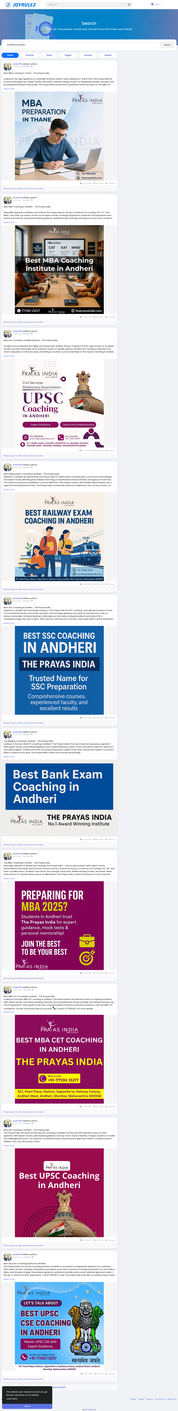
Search (167, 45)
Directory (172, 1399)
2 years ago (17, 990)
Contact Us (160, 1399)
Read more (9, 88)
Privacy (149, 1399)
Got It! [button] (27, 1406)
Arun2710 (17, 64)
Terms (141, 1399)
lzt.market (89, 1409)
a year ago (17, 66)
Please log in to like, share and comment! (24, 188)
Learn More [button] (12, 1398)
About (133, 1399)
